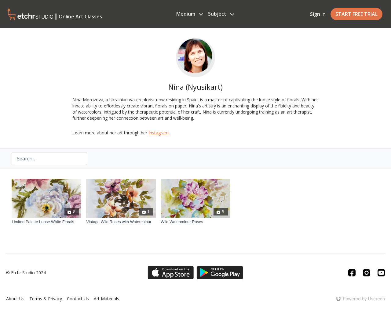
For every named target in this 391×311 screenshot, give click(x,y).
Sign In (318, 14)
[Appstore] (170, 272)
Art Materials (106, 299)
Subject (221, 13)
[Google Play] (219, 272)
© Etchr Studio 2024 (26, 273)
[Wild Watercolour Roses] (195, 222)
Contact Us (78, 299)
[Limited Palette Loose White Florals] (46, 222)
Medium (189, 13)
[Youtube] (381, 272)
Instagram (158, 133)
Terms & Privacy (45, 299)
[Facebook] (352, 272)
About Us (15, 299)
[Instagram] (366, 272)
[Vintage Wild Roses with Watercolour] (121, 222)
